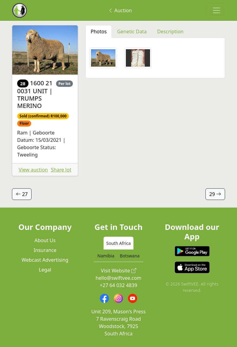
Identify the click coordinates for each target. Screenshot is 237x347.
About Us (45, 240)
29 (215, 194)
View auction (33, 169)
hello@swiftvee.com (118, 278)
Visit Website (118, 270)
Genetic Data (132, 31)
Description (170, 31)
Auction (120, 10)
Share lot (61, 169)
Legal (45, 269)
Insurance (45, 250)
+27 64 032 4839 (118, 285)
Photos (99, 31)
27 (22, 194)
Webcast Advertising (45, 260)
